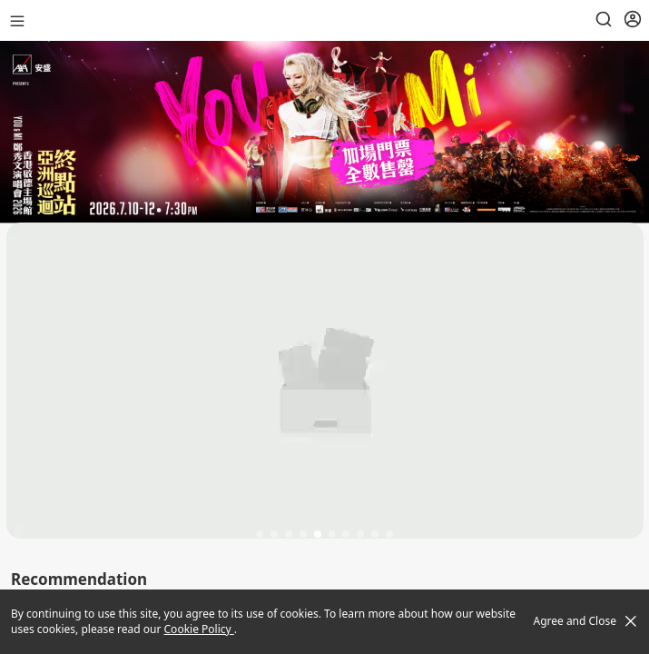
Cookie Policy (199, 629)
